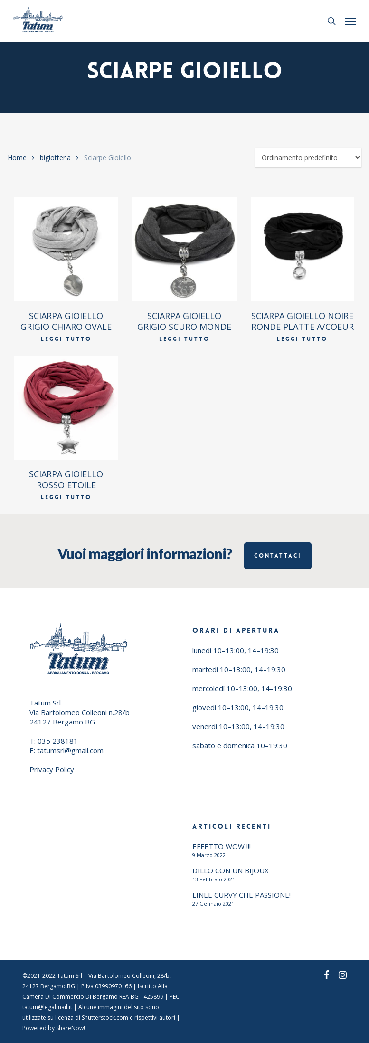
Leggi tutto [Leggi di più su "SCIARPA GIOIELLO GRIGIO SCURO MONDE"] (184, 339)
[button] (350, 21)
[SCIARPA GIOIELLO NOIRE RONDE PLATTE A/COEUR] (303, 249)
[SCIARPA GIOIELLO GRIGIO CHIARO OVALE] (66, 249)
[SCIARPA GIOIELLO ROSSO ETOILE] (66, 408)
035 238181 (58, 740)
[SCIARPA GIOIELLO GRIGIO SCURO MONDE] (184, 249)
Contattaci (278, 556)
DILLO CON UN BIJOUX (230, 870)
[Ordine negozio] (308, 157)
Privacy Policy (51, 769)
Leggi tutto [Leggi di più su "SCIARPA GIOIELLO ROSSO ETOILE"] (66, 497)
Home (17, 157)
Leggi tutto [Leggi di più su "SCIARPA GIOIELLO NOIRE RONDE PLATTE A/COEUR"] (302, 339)
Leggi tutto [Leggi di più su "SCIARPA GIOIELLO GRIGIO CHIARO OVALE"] (66, 339)
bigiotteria (55, 157)
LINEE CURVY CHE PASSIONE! (241, 894)
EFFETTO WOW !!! (221, 846)
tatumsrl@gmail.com (70, 750)
